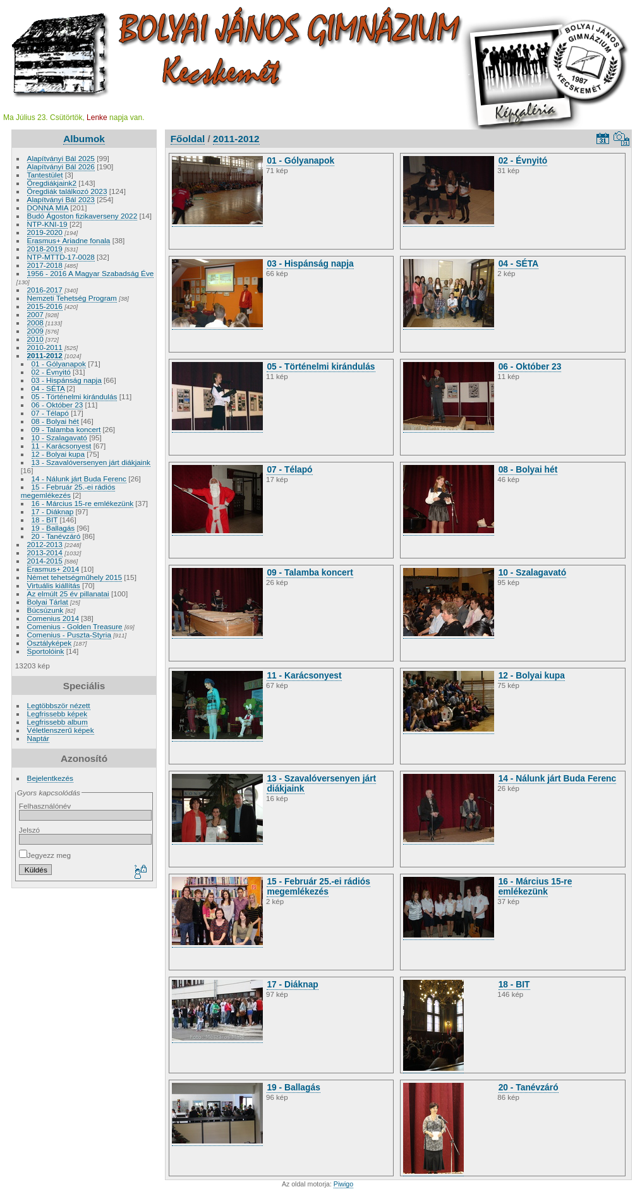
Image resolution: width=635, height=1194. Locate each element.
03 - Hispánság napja (67, 380)
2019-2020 (45, 232)
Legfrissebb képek (57, 713)
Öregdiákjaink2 (51, 183)
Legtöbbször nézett (58, 705)
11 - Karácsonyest (62, 446)
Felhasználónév (45, 806)
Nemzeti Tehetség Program (72, 298)
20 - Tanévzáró (56, 536)
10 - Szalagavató (59, 437)
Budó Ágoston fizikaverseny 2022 (82, 216)
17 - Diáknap (53, 511)
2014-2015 (45, 561)
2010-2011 (45, 347)
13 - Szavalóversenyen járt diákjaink (91, 462)
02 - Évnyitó (51, 372)
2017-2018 (45, 265)
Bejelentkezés (50, 778)
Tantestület (45, 175)
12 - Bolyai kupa (58, 454)
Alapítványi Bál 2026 (61, 166)
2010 (35, 339)
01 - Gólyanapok (59, 363)
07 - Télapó (50, 413)
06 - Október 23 (57, 405)
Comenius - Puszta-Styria (69, 634)
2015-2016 (45, 306)
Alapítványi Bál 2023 (61, 199)
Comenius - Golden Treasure (75, 626)
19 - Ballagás (53, 528)
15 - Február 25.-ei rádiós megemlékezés (68, 491)
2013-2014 (45, 552)
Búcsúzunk (45, 610)
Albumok (84, 138)
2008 (35, 322)
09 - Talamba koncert (66, 429)
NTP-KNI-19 (47, 224)
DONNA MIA (47, 207)
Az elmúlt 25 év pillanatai (68, 593)
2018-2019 (45, 248)
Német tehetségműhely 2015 (74, 577)
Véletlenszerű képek (60, 730)
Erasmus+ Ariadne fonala (69, 240)
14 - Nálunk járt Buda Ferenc (79, 478)
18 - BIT (45, 520)
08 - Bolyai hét (55, 421)
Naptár (38, 738)
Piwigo (343, 1184)
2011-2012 (45, 355)
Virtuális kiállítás (53, 585)
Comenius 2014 (53, 618)
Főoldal (188, 138)
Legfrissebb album (57, 722)
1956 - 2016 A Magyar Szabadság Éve (90, 273)
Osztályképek (49, 643)
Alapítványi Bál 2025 (61, 158)
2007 (35, 314)
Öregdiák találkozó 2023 (67, 191)
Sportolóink (45, 651)
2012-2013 (45, 544)
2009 (35, 331)
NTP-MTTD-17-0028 (61, 257)
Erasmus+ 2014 (53, 569)
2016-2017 (45, 290)
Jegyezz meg (45, 855)
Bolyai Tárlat (47, 602)
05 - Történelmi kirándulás (75, 396)
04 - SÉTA (48, 388)
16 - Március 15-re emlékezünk (83, 503)
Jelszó (29, 830)
